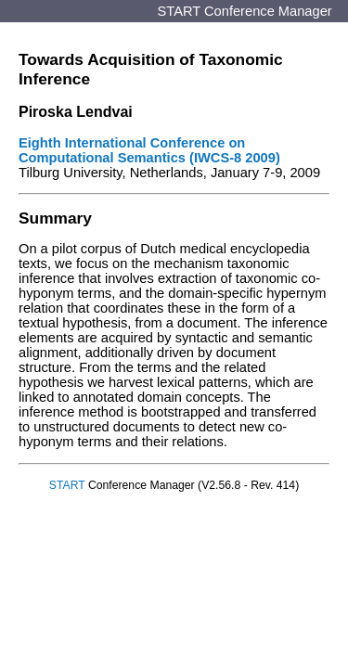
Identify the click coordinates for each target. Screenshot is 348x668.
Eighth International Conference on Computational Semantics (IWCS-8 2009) (149, 150)
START (67, 485)
